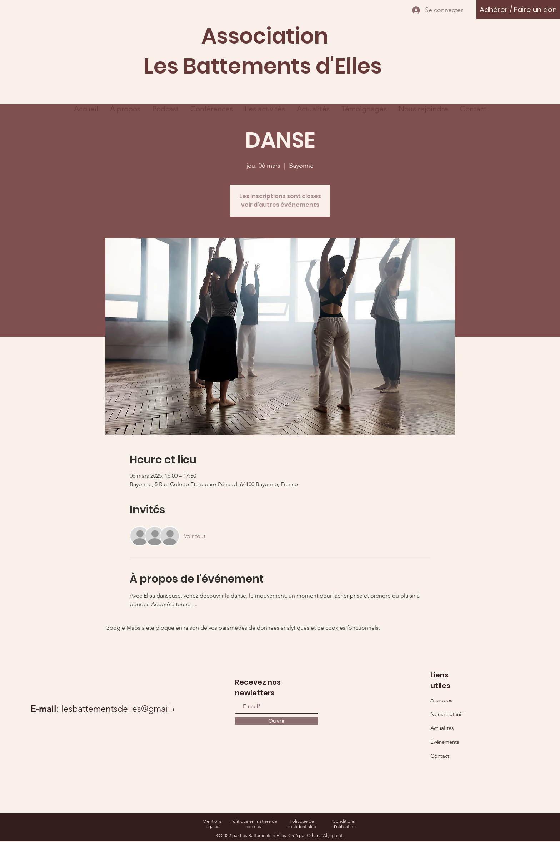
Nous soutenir (446, 714)
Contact (439, 755)
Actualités (442, 728)
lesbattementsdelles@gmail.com (125, 708)
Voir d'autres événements (280, 205)
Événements (444, 741)
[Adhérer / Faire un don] (518, 9)
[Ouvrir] (276, 721)
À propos (441, 700)
